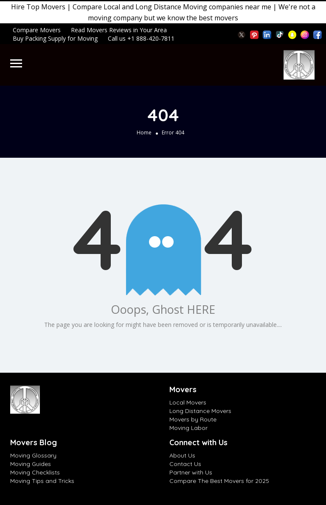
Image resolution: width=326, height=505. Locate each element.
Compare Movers (37, 30)
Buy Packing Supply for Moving (55, 38)
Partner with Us (190, 472)
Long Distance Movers (200, 411)
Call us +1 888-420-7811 (141, 38)
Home (144, 132)
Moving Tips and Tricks (42, 481)
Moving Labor (188, 428)
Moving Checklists (35, 472)
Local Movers (187, 402)
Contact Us (185, 464)
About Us (182, 455)
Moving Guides (30, 464)
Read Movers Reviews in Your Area (119, 30)
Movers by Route (192, 419)
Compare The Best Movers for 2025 (219, 481)
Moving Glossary (33, 455)
